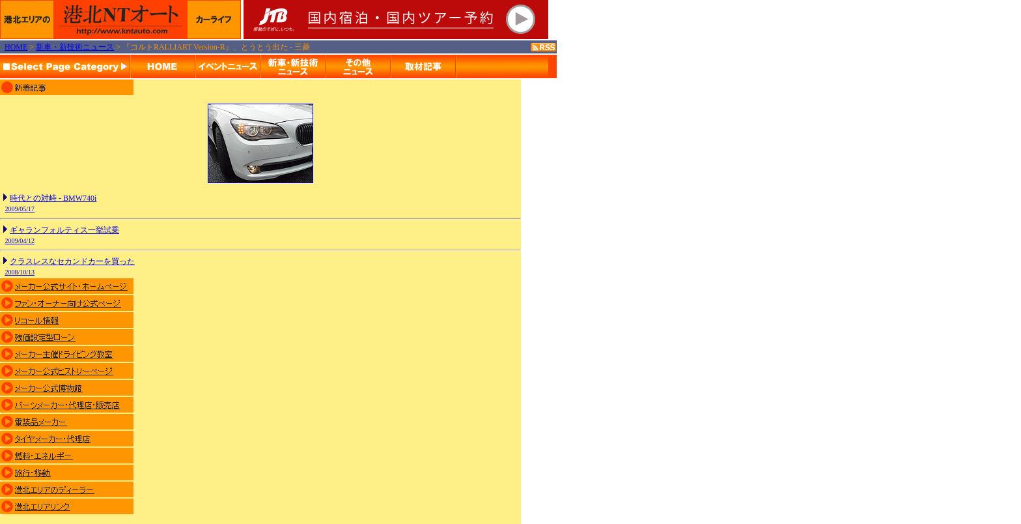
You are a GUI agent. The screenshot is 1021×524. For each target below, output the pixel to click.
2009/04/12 (20, 240)
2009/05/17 (20, 208)
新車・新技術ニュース (75, 46)
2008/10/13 (20, 272)
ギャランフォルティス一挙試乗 (64, 230)
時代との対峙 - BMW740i (53, 198)
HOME (16, 46)
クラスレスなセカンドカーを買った (72, 261)
